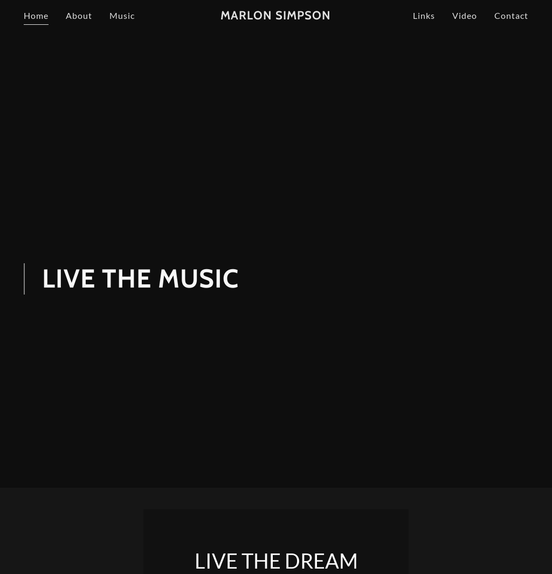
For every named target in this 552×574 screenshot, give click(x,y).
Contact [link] (511, 15)
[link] (276, 16)
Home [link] (36, 15)
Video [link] (464, 15)
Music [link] (122, 15)
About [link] (79, 15)
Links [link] (424, 15)
